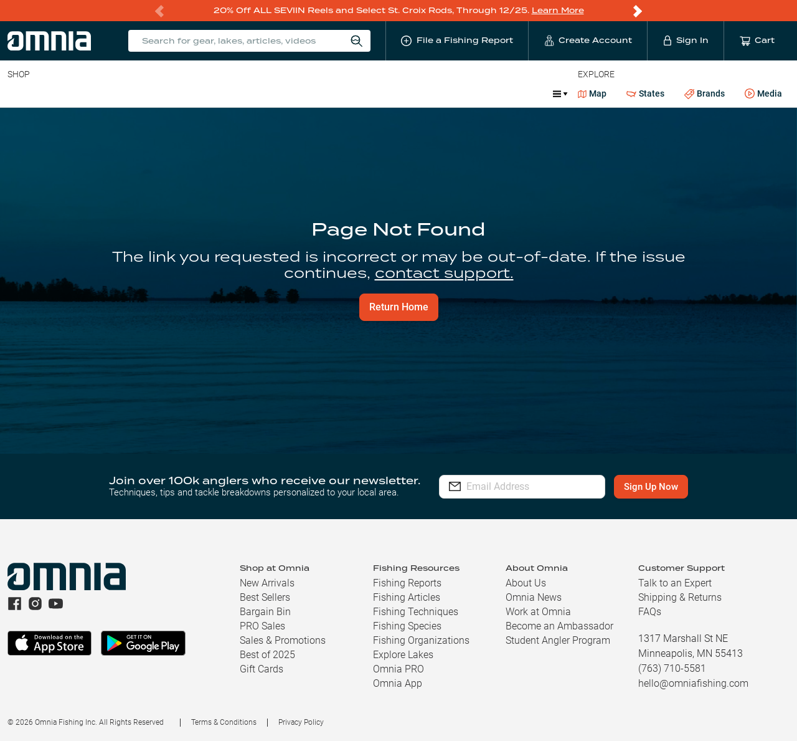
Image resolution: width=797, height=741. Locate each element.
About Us (526, 583)
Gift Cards (261, 669)
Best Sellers (265, 597)
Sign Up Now (664, 486)
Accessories (247, 93)
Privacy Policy (301, 722)
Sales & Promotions (283, 640)
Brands (704, 93)
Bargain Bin (265, 612)
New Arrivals (267, 583)
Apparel (306, 93)
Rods (95, 93)
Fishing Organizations (421, 640)
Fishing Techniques (415, 612)
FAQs (649, 612)
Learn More (558, 10)
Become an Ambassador (559, 626)
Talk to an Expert (675, 583)
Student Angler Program (558, 640)
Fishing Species (407, 626)
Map (592, 93)
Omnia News (534, 597)
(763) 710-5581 (672, 668)
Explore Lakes (403, 655)
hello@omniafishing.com (693, 683)
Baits (17, 93)
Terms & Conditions (224, 722)
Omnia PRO (398, 669)
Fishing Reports (407, 583)
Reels (136, 93)
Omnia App (397, 683)
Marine (356, 93)
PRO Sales (262, 626)
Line (56, 93)
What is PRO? (416, 93)
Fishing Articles (406, 597)
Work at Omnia (538, 612)
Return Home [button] (398, 307)
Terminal (185, 93)
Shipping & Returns (680, 597)
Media (763, 94)
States (645, 93)
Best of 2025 (267, 655)
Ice (468, 93)
